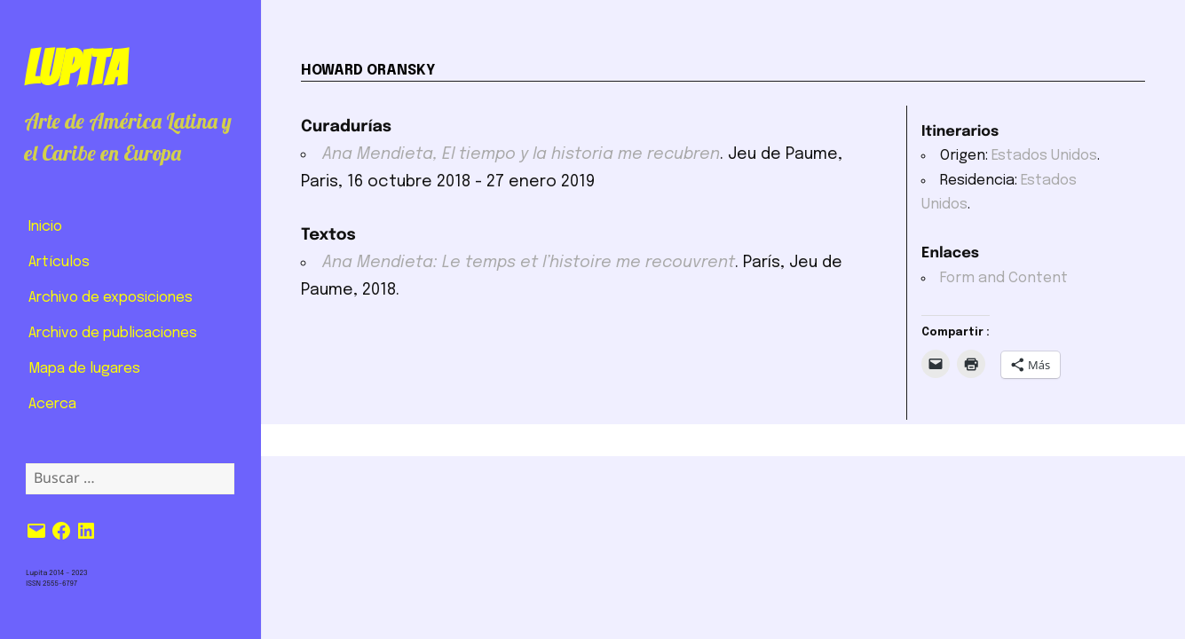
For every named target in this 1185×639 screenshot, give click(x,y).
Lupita (75, 68)
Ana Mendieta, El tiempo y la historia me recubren (521, 154)
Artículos (59, 262)
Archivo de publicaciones (112, 333)
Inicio (45, 226)
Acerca (52, 404)
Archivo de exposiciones (110, 297)
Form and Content (1004, 278)
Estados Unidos (1044, 155)
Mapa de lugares (84, 368)
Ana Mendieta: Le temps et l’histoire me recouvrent (528, 263)
